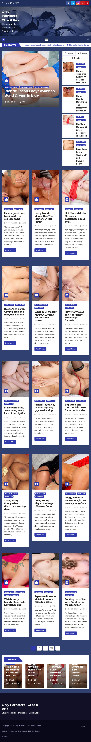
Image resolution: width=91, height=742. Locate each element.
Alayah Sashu (40, 493)
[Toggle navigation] (46, 39)
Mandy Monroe (71, 305)
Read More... (10, 250)
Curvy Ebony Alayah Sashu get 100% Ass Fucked (44, 503)
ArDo (23, 102)
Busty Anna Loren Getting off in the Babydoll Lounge (14, 312)
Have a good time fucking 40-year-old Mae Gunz (14, 216)
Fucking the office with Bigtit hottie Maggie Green (75, 602)
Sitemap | (5, 736)
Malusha (80, 116)
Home (83, 727)
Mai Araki (38, 592)
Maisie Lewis (70, 400)
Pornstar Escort (11, 87)
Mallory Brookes (11, 400)
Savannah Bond (26, 87)
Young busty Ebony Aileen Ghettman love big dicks (15, 504)
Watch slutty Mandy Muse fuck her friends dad (14, 602)
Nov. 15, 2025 (12, 102)
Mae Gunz (80, 63)
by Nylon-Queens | (34, 731)
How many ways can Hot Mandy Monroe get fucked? (74, 316)
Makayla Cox (70, 493)
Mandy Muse (9, 592)
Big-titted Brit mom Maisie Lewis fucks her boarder (75, 407)
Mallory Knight (41, 305)
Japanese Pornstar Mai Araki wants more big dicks (45, 599)
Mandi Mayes (39, 400)
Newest (69, 53)
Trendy (76, 58)
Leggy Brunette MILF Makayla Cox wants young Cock (75, 500)
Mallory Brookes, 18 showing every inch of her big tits (14, 410)
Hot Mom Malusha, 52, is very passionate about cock (76, 217)
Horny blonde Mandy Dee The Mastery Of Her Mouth (43, 217)
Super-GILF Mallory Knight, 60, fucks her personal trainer (45, 316)
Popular (82, 53)
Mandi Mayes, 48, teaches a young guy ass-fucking (44, 407)
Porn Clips (81, 67)
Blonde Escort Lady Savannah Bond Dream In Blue (30, 93)
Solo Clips (81, 145)
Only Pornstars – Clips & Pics (10, 16)
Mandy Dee (81, 88)
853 (51, 648)
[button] (88, 39)
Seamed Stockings (41, 87)
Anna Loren (81, 142)
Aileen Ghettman (11, 493)
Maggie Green (71, 592)
